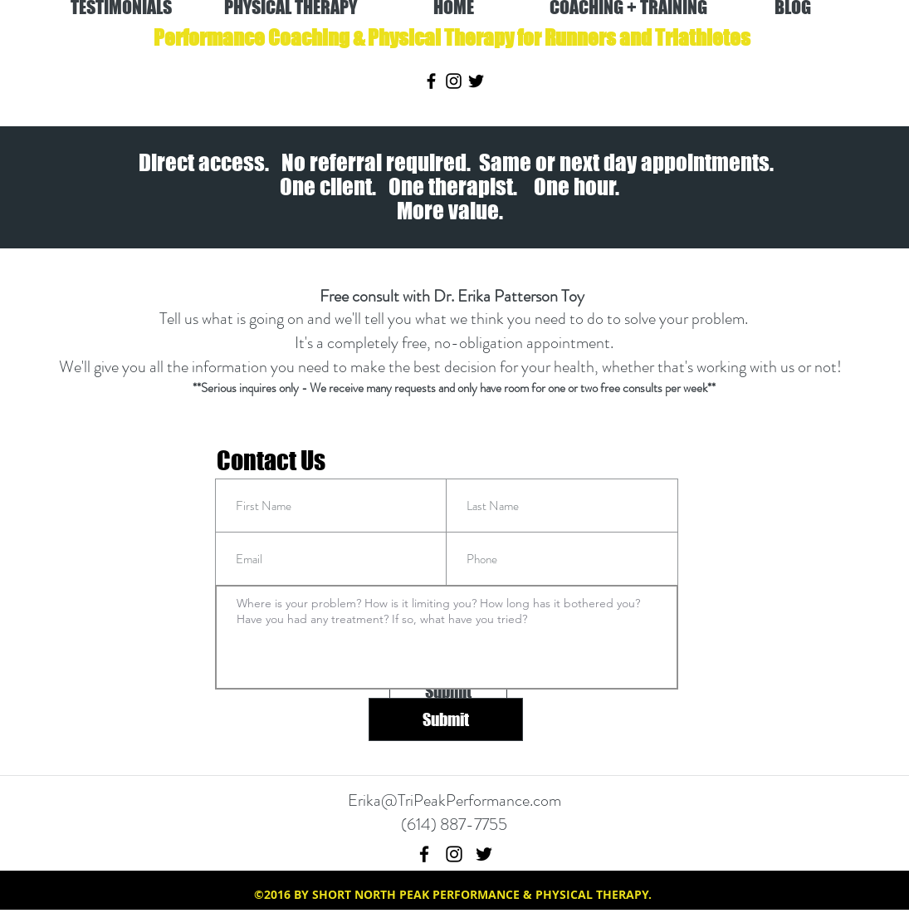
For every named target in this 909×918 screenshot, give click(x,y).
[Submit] (446, 719)
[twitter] (476, 81)
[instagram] (453, 81)
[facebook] (431, 81)
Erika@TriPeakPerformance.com (454, 800)
